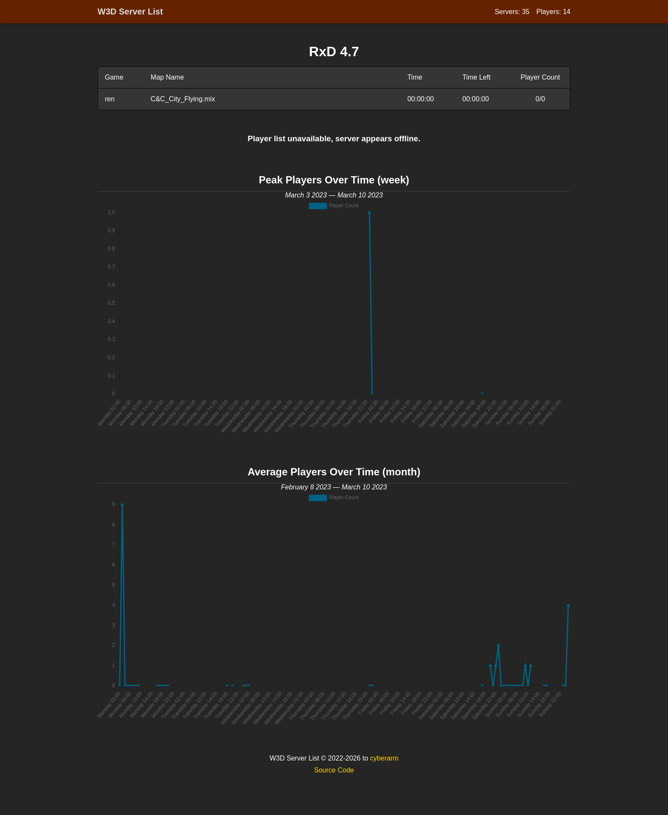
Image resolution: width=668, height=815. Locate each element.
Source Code (334, 770)
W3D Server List (130, 11)
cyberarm (384, 758)
